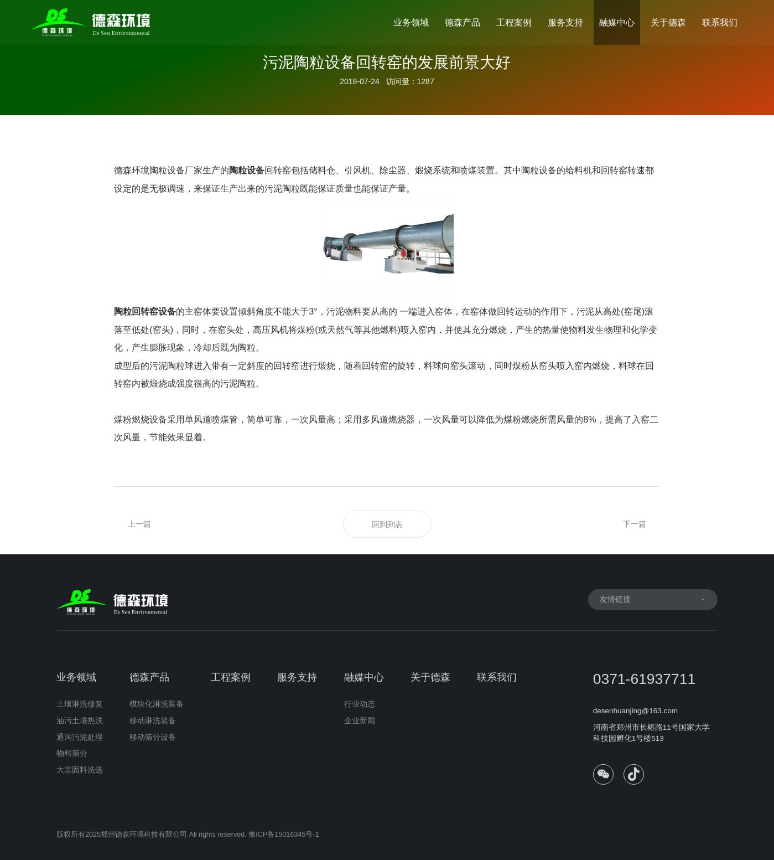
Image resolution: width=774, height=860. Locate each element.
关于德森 (668, 22)
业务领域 (411, 22)
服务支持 (565, 22)
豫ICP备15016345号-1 (283, 839)
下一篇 (634, 523)
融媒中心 (617, 22)
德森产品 (462, 22)
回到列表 (387, 524)
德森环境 (131, 170)
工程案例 (514, 22)
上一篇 (139, 523)
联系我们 (719, 22)
